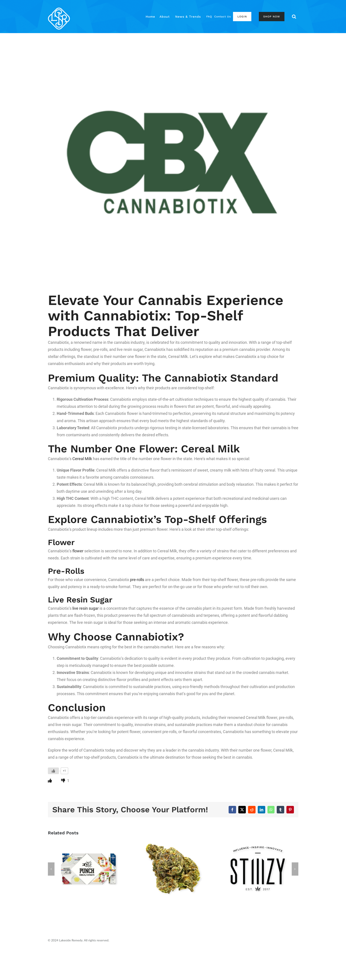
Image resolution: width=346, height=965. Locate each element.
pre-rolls (137, 579)
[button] (294, 16)
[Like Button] (53, 770)
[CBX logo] (173, 160)
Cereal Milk (82, 458)
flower (77, 551)
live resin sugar (85, 608)
